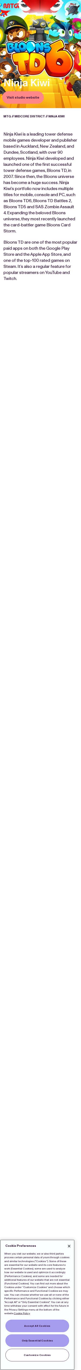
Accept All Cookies (37, 1325)
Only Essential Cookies (37, 1340)
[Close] (69, 1246)
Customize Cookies (37, 1355)
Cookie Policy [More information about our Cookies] (22, 1313)
